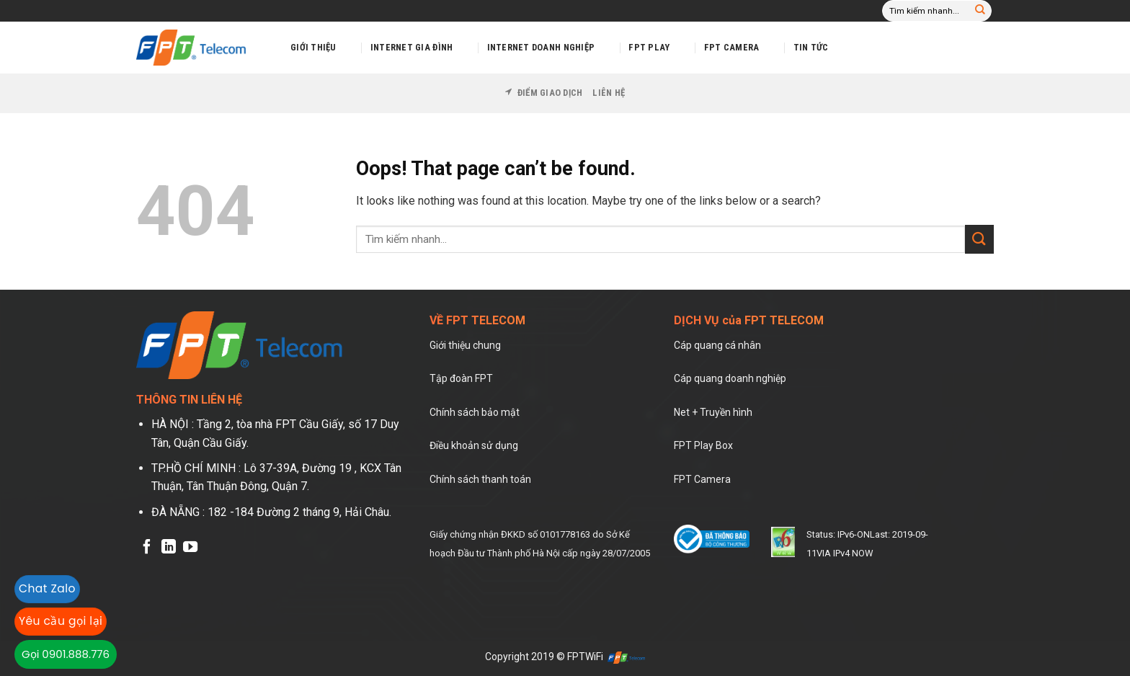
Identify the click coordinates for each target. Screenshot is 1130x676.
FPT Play (648, 47)
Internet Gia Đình (411, 47)
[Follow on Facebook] (147, 548)
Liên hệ (608, 92)
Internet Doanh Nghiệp (541, 47)
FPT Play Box (703, 445)
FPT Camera (732, 47)
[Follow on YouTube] (190, 548)
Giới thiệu (313, 47)
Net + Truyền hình (713, 412)
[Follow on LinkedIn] (168, 548)
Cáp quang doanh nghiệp (730, 378)
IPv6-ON (852, 534)
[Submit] (980, 11)
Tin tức (811, 47)
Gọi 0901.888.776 (66, 654)
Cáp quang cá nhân (717, 345)
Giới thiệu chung (465, 345)
